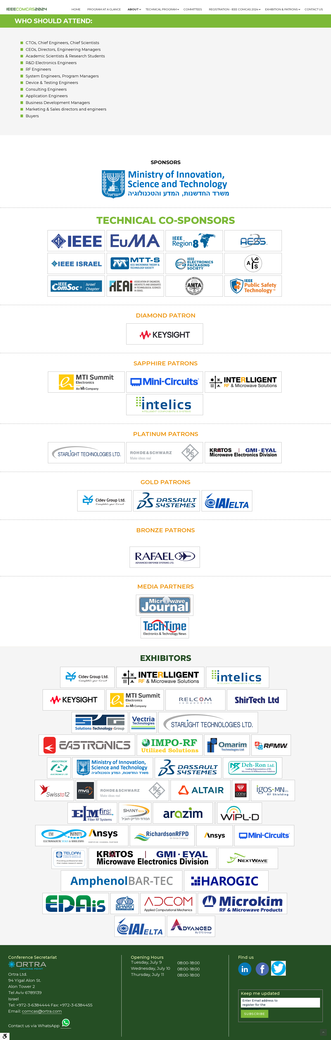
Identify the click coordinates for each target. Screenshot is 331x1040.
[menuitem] (76, 9)
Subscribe (254, 1014)
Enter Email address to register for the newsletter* (260, 1005)
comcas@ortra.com (42, 1011)
